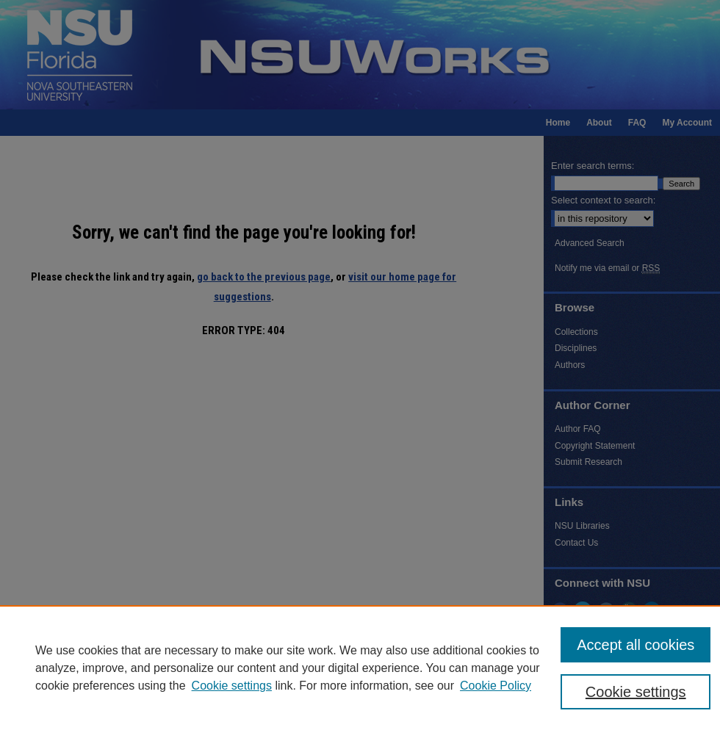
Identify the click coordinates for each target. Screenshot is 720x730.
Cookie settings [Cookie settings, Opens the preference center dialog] (636, 692)
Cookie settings (232, 685)
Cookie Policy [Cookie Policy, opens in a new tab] (495, 685)
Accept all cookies (635, 645)
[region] (360, 667)
